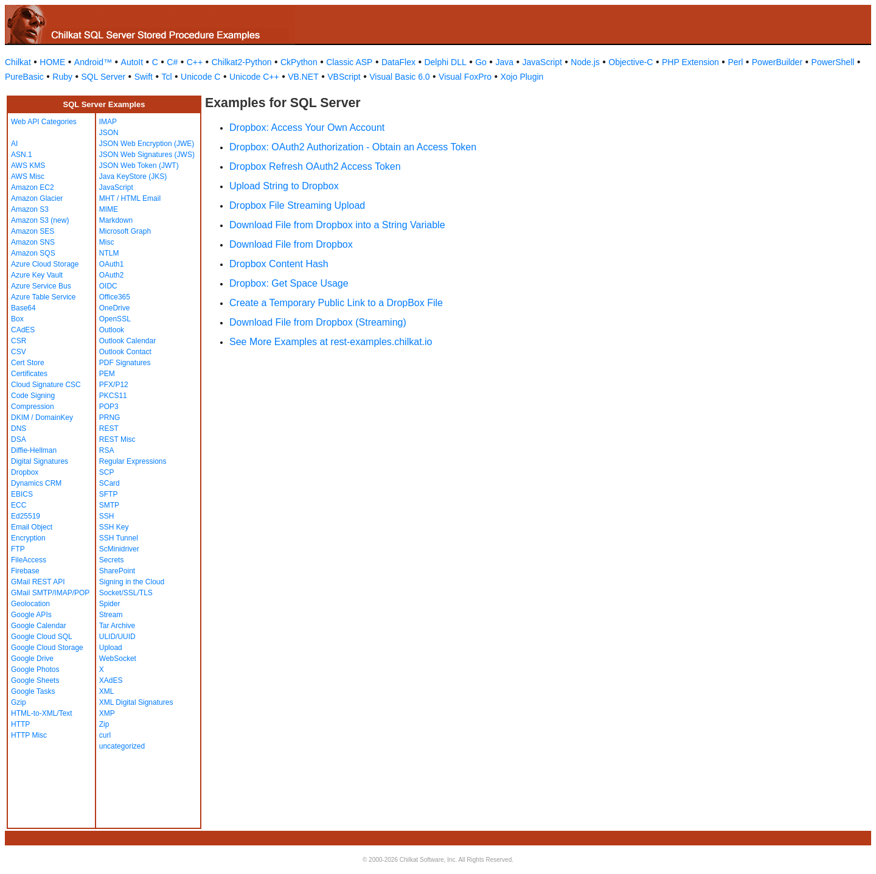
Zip (104, 724)
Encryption (28, 538)
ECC (18, 505)
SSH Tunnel (118, 538)
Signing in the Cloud (131, 582)
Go (481, 62)
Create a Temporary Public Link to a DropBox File (336, 303)
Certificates (29, 373)
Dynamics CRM (36, 483)
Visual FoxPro (465, 77)
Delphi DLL (445, 62)
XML (106, 691)
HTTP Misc (29, 735)
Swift (143, 77)
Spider (109, 604)
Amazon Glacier (37, 198)
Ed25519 (25, 516)
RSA (106, 450)
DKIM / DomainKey (42, 417)
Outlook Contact (125, 352)
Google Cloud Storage (47, 647)
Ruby (62, 77)
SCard (109, 483)
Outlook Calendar (127, 341)
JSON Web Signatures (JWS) (147, 154)
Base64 (23, 308)
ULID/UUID (117, 636)
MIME (108, 209)
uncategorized (122, 746)
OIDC (108, 286)
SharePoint (117, 571)
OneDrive (114, 308)
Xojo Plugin (522, 77)
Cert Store (27, 362)
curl (105, 735)
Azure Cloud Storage (44, 264)
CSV (18, 352)
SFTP (108, 494)
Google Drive (32, 658)
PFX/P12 (113, 384)
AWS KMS (28, 165)
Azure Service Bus (41, 286)
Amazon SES (32, 231)
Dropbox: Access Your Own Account (306, 127)
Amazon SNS (33, 242)
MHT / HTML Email (130, 198)
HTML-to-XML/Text (41, 713)
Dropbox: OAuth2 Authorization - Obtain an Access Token (352, 147)
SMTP (109, 505)
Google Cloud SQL (41, 636)
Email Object (31, 527)
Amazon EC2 (32, 187)
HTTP (20, 724)
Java (504, 62)
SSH (106, 516)
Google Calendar (38, 625)
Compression (32, 406)
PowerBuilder (777, 62)
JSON (109, 132)
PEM (107, 373)
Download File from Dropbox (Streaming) (317, 322)
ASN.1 (21, 154)
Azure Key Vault (37, 275)
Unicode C (200, 77)
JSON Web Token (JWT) (139, 165)
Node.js (585, 62)
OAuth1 (111, 264)
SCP (106, 472)
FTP (18, 549)
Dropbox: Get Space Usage (289, 283)
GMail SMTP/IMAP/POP (50, 593)
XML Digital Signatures (136, 702)
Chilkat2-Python (242, 62)
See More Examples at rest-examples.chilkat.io (330, 342)
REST (109, 428)
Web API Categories (44, 121)
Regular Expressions (133, 461)
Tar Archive (117, 625)
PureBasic (24, 77)
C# (172, 62)
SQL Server (104, 77)
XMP (107, 713)
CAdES (23, 330)
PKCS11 (113, 395)
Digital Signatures (39, 461)
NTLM (109, 253)
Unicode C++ (254, 77)
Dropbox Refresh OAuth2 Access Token (315, 166)
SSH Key (114, 527)
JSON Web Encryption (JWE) (146, 143)
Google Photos (35, 669)
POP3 (109, 406)
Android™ (93, 62)
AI (14, 143)
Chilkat (18, 62)
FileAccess (28, 560)
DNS (18, 428)
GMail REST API (37, 582)
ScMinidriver (119, 549)
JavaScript (542, 62)
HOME (52, 62)
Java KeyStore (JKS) (133, 176)
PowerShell (833, 62)
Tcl (166, 77)
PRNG (109, 417)
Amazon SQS (33, 253)
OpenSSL (115, 319)
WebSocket (117, 658)
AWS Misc (27, 176)
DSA (18, 439)
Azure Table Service (43, 297)
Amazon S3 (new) (40, 220)
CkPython (299, 62)
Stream (111, 614)
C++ (195, 62)
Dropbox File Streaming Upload (297, 205)
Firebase (25, 571)
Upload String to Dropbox (284, 186)
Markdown (116, 220)
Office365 (114, 297)
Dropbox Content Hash (278, 264)
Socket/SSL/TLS (126, 593)
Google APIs (31, 614)
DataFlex (398, 62)
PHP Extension (690, 62)
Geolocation (30, 604)
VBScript (343, 77)
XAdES (111, 680)
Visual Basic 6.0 (399, 77)
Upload (110, 647)
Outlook (111, 330)
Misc (106, 242)
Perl (735, 62)
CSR (18, 341)
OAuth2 (111, 275)
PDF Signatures (125, 362)
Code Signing (33, 395)
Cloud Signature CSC (46, 384)
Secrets (111, 560)
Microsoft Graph (125, 231)
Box (17, 319)
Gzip (18, 702)
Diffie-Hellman (34, 450)
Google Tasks (33, 691)
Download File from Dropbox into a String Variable (337, 225)
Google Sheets (35, 680)
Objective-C (630, 62)
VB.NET (303, 77)
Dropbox (24, 472)
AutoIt (132, 62)
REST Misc (117, 439)
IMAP (108, 121)
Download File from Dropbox (291, 244)
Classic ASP (349, 62)
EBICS (22, 494)
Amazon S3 (30, 209)
